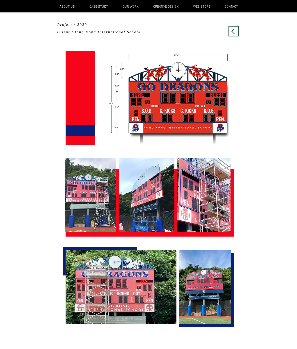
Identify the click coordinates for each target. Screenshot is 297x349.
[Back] (233, 31)
